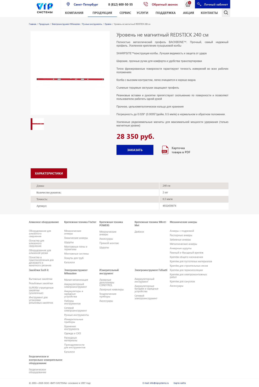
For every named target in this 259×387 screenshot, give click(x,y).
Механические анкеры (72, 232)
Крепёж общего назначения (186, 257)
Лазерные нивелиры (111, 289)
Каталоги (69, 262)
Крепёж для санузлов (182, 281)
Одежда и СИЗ (72, 333)
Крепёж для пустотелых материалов (191, 261)
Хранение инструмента (71, 328)
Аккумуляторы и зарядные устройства (73, 293)
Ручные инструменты (76, 314)
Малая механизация (76, 279)
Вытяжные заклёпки (40, 278)
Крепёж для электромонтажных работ (188, 276)
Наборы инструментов (72, 302)
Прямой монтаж (109, 243)
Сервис (125, 13)
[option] (70, 76)
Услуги (142, 13)
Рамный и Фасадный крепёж (186, 252)
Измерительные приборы (73, 321)
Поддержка (166, 13)
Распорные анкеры (181, 235)
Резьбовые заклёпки (41, 283)
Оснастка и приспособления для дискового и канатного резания (41, 261)
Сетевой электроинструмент (75, 309)
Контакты (209, 13)
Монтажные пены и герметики (75, 248)
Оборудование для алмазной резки (40, 252)
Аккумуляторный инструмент (144, 280)
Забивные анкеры (180, 239)
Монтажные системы (76, 253)
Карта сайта (180, 382)
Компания (74, 13)
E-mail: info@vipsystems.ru (156, 382)
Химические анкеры (76, 237)
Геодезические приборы (107, 295)
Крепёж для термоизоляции (186, 270)
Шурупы (69, 242)
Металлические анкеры (183, 243)
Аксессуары (106, 238)
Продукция (102, 13)
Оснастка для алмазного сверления (36, 243)
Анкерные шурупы (181, 248)
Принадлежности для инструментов (74, 346)
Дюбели (139, 231)
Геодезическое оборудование (37, 371)
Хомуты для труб (74, 258)
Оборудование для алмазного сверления (40, 233)
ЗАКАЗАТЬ (134, 150)
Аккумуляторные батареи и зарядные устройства (146, 288)
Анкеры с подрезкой (182, 230)
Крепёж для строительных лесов (189, 265)
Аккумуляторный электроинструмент (75, 285)
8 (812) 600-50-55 (120, 4)
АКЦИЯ (188, 13)
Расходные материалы (70, 339)
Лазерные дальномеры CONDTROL (106, 282)
